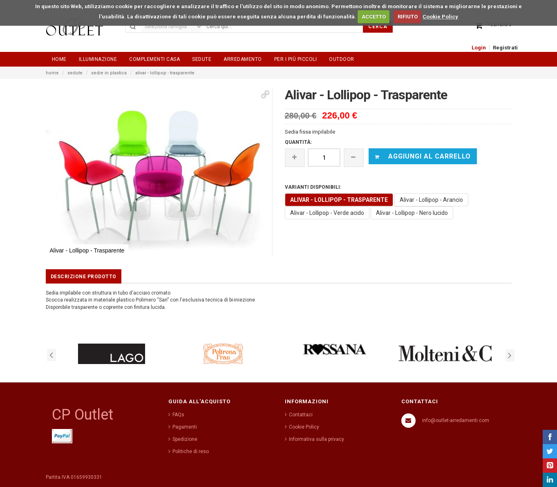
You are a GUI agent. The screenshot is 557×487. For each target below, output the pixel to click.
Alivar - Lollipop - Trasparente (339, 200)
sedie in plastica (109, 73)
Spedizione (184, 439)
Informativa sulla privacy (316, 439)
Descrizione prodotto (83, 276)
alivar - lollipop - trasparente (165, 73)
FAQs (178, 415)
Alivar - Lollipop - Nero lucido (412, 213)
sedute (75, 73)
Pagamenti (184, 427)
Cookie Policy (440, 16)
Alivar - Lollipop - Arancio (431, 200)
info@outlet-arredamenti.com (455, 420)
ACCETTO (374, 16)
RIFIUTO (408, 16)
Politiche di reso (190, 451)
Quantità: (298, 142)
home (52, 73)
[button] (265, 94)
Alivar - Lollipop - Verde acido (327, 213)
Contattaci (301, 415)
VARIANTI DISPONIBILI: (313, 187)
